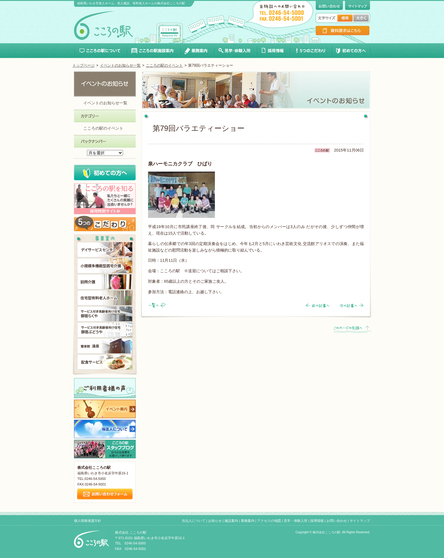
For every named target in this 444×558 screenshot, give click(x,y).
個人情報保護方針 (87, 521)
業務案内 (247, 521)
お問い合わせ (337, 521)
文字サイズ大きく (361, 18)
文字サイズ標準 (345, 18)
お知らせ (215, 521)
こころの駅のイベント (164, 65)
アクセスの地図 (269, 521)
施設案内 (231, 521)
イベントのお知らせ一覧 (120, 65)
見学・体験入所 (295, 521)
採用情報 (317, 521)
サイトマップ (360, 521)
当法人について (193, 521)
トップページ (83, 65)
